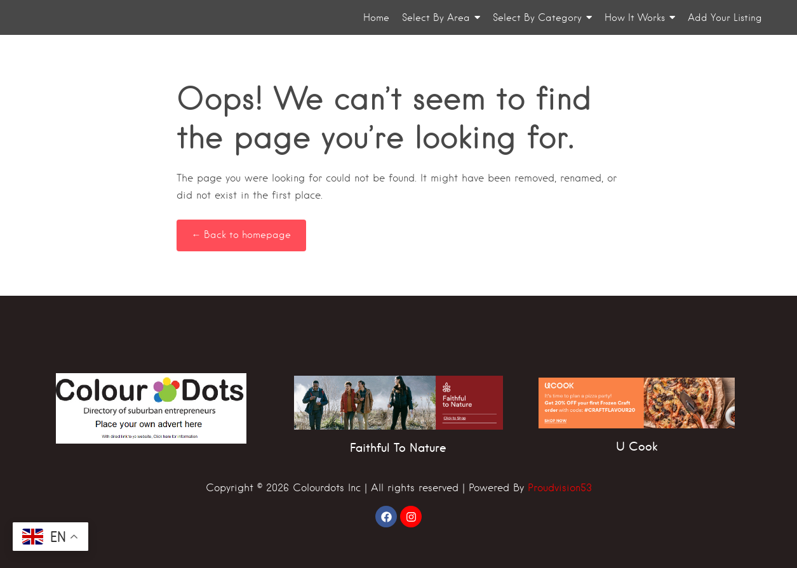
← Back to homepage (241, 235)
